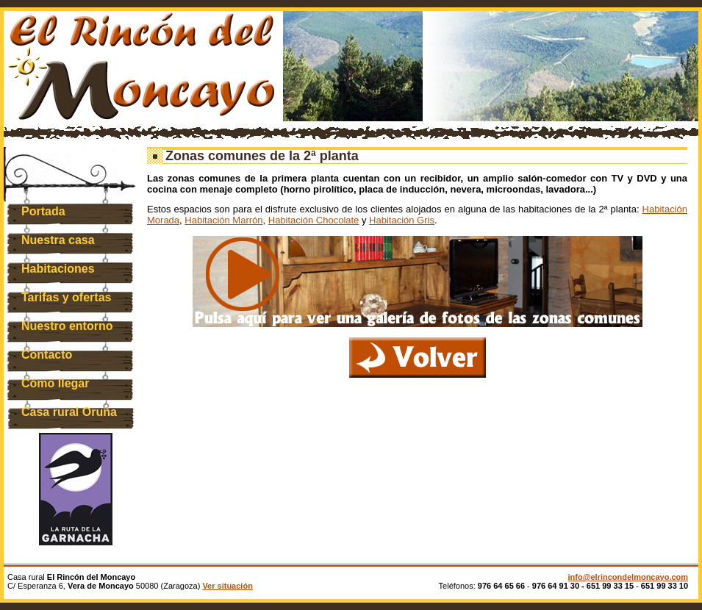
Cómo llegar (55, 383)
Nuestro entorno (66, 326)
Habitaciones (58, 268)
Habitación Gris (401, 220)
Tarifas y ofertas (66, 297)
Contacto (46, 354)
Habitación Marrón (223, 220)
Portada (43, 211)
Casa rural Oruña (69, 412)
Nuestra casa (58, 240)
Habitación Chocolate (313, 220)
